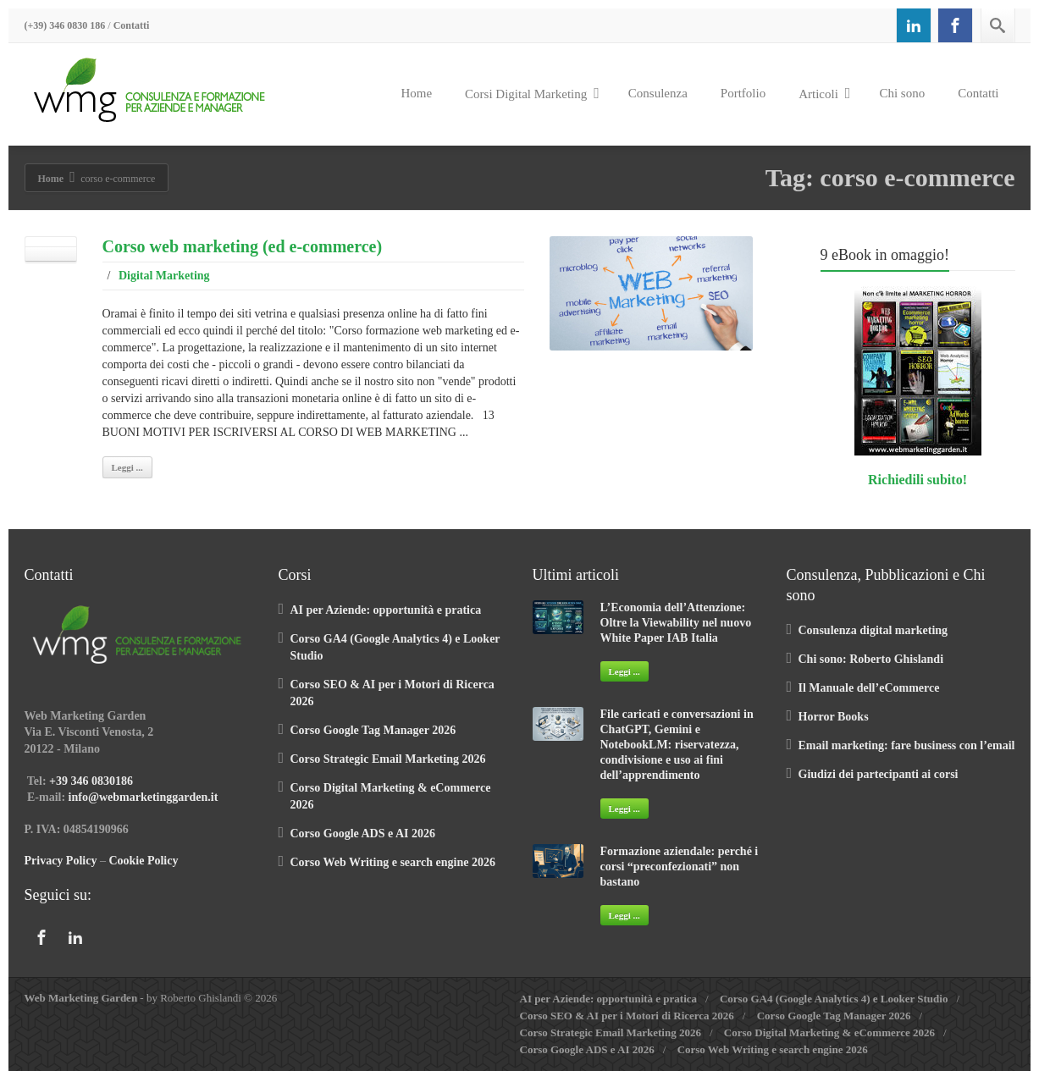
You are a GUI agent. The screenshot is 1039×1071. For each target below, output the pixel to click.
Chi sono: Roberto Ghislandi (871, 659)
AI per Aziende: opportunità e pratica (386, 610)
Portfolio (743, 93)
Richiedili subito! (917, 479)
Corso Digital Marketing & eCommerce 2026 (829, 1032)
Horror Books (834, 716)
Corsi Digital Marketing (532, 93)
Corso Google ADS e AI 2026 (363, 833)
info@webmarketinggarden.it (143, 797)
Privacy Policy (61, 860)
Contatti (131, 25)
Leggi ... (127, 467)
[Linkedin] (914, 25)
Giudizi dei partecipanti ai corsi (879, 774)
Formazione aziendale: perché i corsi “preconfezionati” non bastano (679, 866)
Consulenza (658, 93)
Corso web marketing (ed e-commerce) (242, 246)
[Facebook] (955, 25)
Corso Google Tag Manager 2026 (373, 730)
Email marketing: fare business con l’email (907, 745)
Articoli (824, 93)
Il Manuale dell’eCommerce (869, 688)
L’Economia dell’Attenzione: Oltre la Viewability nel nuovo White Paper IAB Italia (676, 622)
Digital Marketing (164, 275)
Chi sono (902, 93)
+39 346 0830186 (91, 781)
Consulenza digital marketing (873, 630)
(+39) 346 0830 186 (65, 25)
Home (416, 93)
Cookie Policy (143, 860)
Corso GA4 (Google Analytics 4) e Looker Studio (834, 998)
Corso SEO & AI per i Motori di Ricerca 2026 (627, 1015)
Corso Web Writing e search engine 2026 (392, 862)
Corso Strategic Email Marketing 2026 (388, 759)
